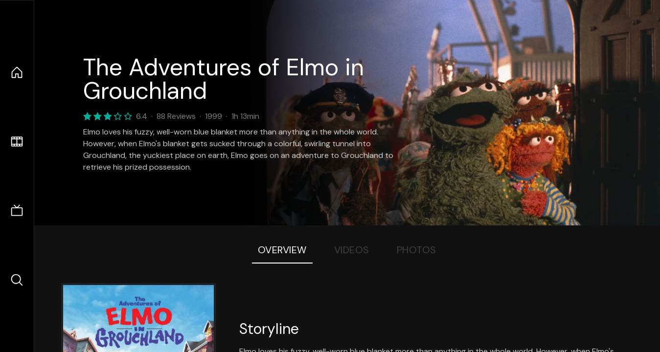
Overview (282, 249)
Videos (351, 249)
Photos (416, 249)
